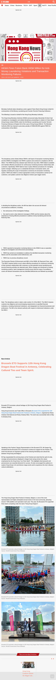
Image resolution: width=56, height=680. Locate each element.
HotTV (44, 5)
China (12, 5)
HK (40, 5)
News (7, 5)
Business (19, 5)
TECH (25, 5)
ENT (30, 5)
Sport (35, 5)
